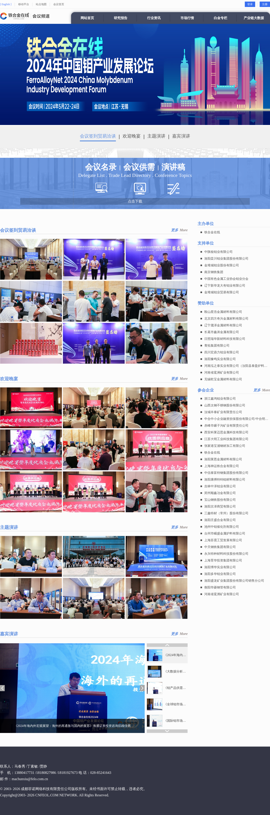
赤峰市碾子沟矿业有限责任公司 (226, 426)
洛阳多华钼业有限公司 (220, 574)
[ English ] (5, 4)
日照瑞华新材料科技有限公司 (224, 339)
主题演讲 (156, 136)
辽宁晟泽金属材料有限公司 (223, 325)
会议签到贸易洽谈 (98, 136)
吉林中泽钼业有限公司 (220, 486)
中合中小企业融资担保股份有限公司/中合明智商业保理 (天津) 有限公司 (236, 420)
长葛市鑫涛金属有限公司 (221, 332)
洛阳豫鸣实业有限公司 (220, 359)
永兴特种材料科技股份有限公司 (226, 554)
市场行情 (187, 18)
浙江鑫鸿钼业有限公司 (220, 399)
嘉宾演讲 (181, 136)
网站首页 (87, 18)
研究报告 (120, 18)
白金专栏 (220, 18)
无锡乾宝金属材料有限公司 (223, 379)
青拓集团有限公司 (217, 345)
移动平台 (23, 4)
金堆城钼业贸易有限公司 (221, 292)
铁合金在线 (212, 232)
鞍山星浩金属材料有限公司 (223, 312)
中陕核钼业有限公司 (218, 252)
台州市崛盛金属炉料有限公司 (224, 533)
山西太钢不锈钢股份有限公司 (224, 405)
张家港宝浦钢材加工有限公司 (224, 446)
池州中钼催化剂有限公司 (221, 527)
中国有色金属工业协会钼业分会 (226, 279)
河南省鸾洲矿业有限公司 (221, 372)
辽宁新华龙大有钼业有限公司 (224, 285)
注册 (265, 4)
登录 (250, 4)
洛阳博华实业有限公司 (220, 567)
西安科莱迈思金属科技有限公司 (226, 432)
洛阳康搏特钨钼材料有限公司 (224, 479)
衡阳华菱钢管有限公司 (220, 587)
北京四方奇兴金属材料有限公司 (226, 318)
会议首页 (58, 4)
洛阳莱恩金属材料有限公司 (223, 459)
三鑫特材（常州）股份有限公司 (226, 513)
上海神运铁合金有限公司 (221, 466)
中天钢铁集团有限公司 (220, 547)
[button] (2, 688)
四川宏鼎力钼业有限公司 (221, 352)
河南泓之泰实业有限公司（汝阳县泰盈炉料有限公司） (235, 366)
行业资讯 (154, 18)
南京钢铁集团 (213, 272)
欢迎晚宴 (132, 136)
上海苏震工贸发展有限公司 (223, 540)
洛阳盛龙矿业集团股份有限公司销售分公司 (234, 581)
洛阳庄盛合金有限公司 (220, 520)
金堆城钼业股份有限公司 (221, 265)
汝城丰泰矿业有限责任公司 (223, 412)
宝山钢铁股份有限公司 (220, 500)
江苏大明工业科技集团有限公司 (226, 439)
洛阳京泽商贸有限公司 (220, 506)
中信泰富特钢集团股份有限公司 (226, 473)
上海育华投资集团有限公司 (223, 560)
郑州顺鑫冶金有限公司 (220, 493)
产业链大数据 (254, 18)
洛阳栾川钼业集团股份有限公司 (226, 258)
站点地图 (41, 4)
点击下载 (135, 201)
